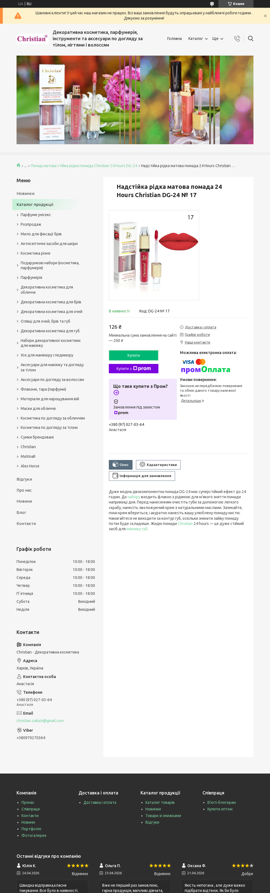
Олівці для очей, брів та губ (45, 321)
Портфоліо (31, 829)
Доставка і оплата (99, 802)
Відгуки (24, 479)
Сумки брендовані (37, 437)
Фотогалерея (33, 835)
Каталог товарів (160, 802)
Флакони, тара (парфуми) (43, 389)
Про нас (24, 490)
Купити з (133, 368)
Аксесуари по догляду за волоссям (52, 379)
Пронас (27, 802)
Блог (21, 512)
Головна (174, 38)
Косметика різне (35, 253)
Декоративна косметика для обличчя (47, 290)
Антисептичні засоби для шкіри (49, 243)
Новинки (25, 193)
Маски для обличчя (38, 408)
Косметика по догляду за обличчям (53, 418)
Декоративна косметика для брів (51, 302)
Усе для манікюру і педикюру (47, 355)
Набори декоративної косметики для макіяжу (50, 343)
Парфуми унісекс (36, 215)
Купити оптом (220, 809)
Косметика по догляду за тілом (49, 427)
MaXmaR (28, 456)
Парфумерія (31, 277)
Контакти (26, 523)
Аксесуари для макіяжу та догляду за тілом (52, 367)
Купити (134, 355)
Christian (185, 523)
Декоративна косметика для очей (51, 311)
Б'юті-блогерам (221, 802)
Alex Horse (30, 466)
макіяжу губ (136, 529)
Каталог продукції (35, 204)
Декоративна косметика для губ (50, 331)
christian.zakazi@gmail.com (40, 720)
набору (134, 497)
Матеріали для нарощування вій (50, 399)
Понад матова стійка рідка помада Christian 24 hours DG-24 (84, 166)
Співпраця (30, 809)
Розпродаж (31, 224)
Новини (24, 501)
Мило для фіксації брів (41, 234)
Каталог (195, 38)
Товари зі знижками (163, 815)
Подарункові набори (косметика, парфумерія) (50, 265)
